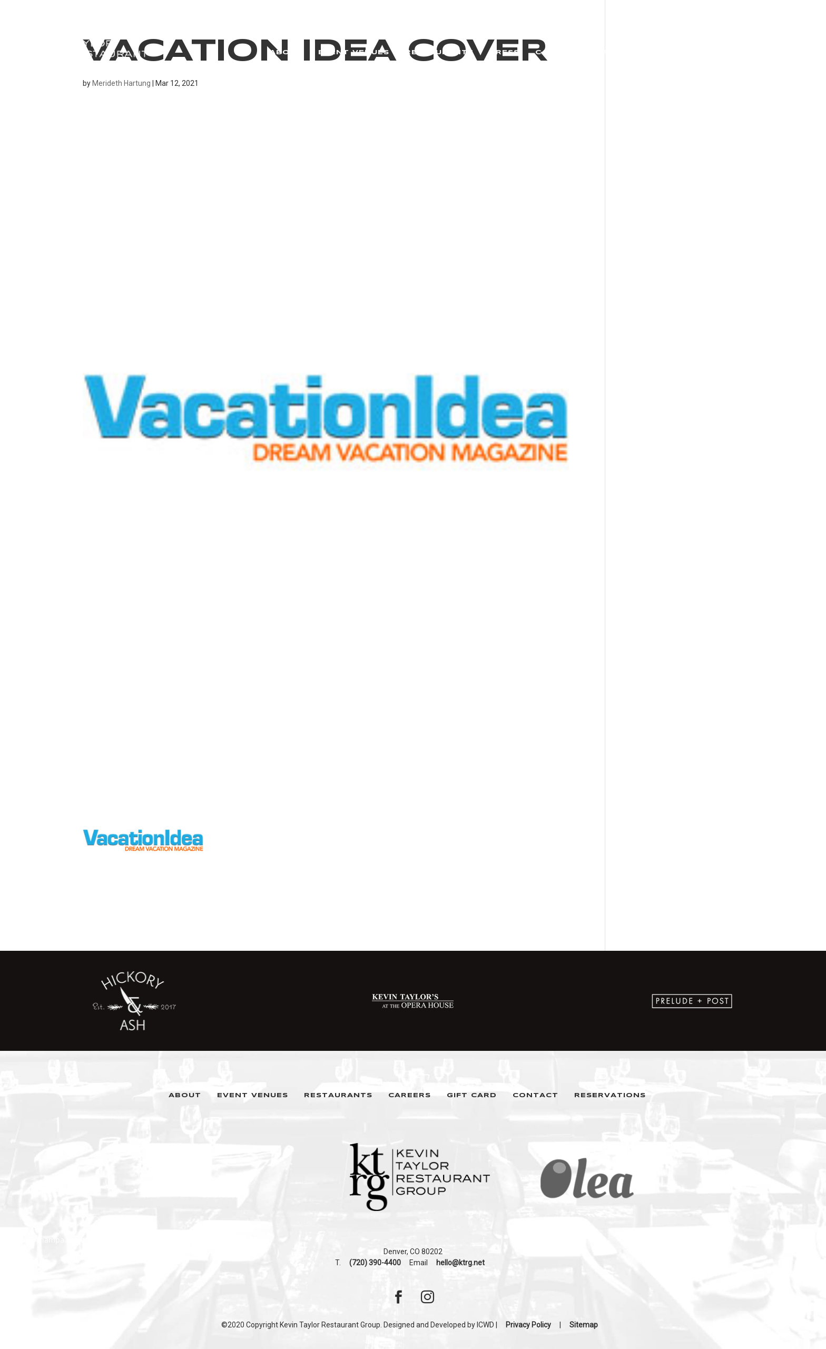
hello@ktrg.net (460, 1262)
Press (504, 52)
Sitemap (583, 1325)
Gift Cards (622, 52)
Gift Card (472, 1095)
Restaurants (439, 52)
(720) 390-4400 (375, 1262)
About (286, 52)
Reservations (701, 52)
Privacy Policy (528, 1325)
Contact (535, 1095)
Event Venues (353, 52)
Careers (556, 52)
